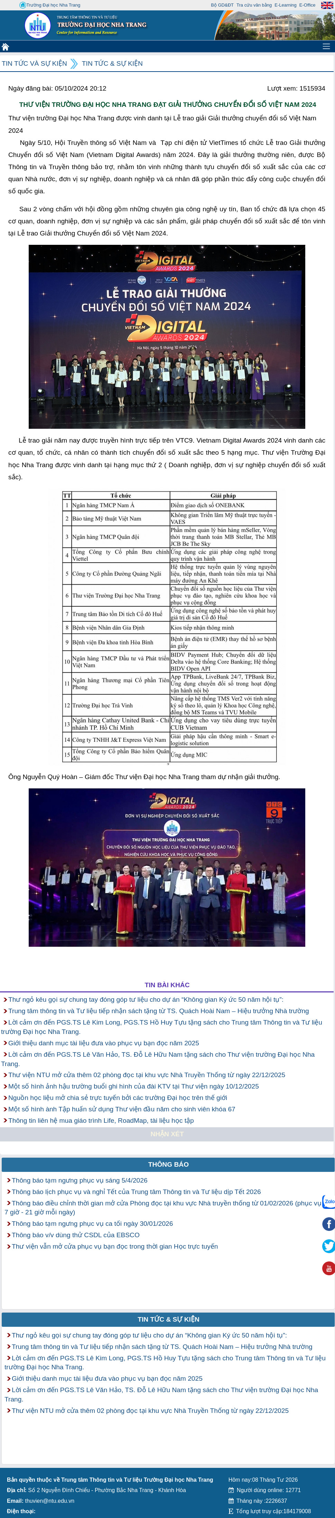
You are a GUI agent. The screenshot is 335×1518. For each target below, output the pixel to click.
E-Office (307, 5)
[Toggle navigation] (326, 46)
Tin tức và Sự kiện (34, 63)
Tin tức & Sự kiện (112, 63)
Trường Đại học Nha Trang (49, 5)
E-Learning (285, 5)
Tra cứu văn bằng (254, 5)
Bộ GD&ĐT (222, 5)
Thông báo (168, 1164)
